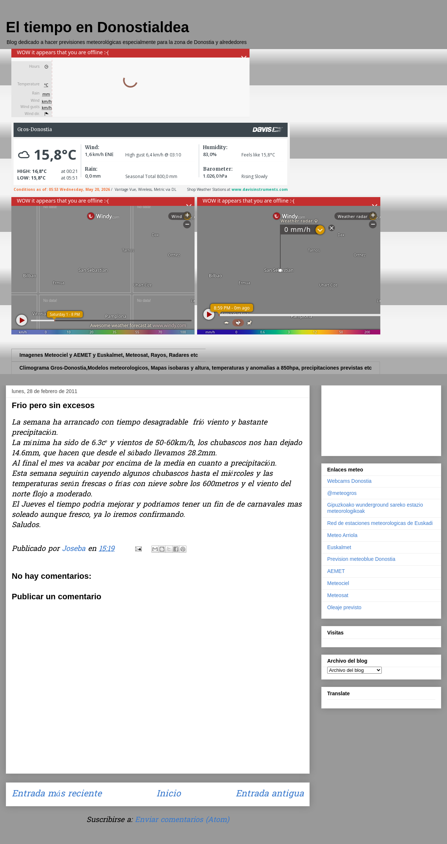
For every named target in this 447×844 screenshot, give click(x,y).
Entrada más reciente (56, 794)
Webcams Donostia (349, 481)
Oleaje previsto (344, 607)
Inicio (168, 794)
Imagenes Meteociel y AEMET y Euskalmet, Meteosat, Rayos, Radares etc (108, 355)
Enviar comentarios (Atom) (182, 820)
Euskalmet (339, 547)
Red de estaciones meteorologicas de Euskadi (380, 523)
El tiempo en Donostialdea (97, 27)
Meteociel (338, 583)
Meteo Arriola (342, 535)
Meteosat (337, 595)
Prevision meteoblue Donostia (361, 559)
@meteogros (342, 493)
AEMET (336, 571)
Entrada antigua (270, 794)
